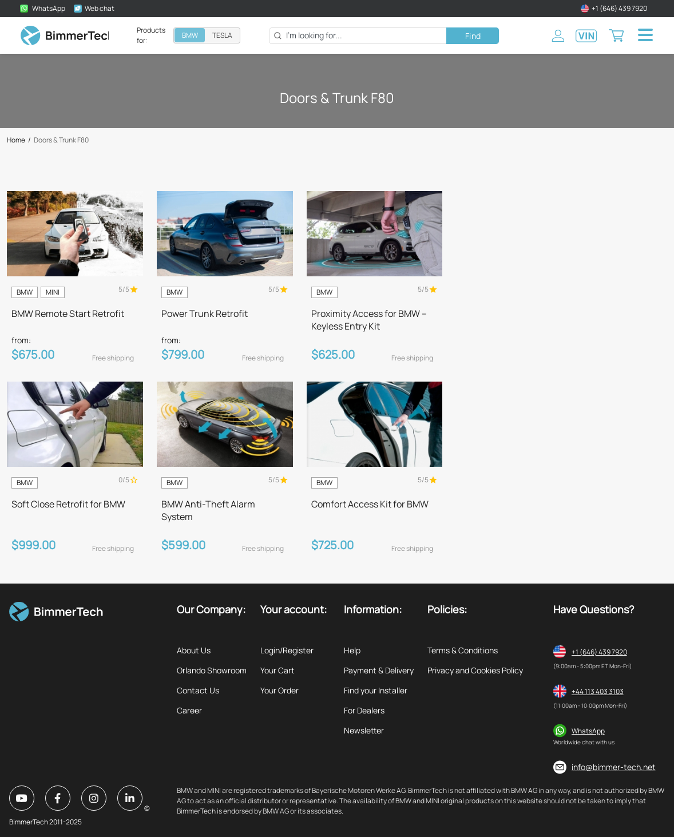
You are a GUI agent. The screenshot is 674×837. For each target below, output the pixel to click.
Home (16, 140)
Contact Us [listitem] (198, 690)
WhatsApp (588, 731)
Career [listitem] (189, 710)
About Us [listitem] (194, 650)
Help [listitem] (352, 650)
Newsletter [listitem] (364, 730)
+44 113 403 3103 (598, 691)
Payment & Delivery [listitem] (379, 670)
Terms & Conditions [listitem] (462, 650)
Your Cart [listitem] (277, 670)
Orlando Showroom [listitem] (212, 670)
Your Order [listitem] (279, 690)
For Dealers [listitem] (364, 710)
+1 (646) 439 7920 (599, 652)
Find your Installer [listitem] (375, 690)
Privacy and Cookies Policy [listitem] (475, 670)
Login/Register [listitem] (287, 650)
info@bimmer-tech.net (614, 766)
